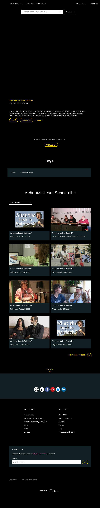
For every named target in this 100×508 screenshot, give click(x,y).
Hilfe (26, 428)
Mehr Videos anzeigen (79, 355)
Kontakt (61, 421)
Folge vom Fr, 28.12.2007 (19, 344)
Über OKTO (63, 414)
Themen (70, 12)
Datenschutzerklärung (29, 479)
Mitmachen (29, 3)
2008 (13, 172)
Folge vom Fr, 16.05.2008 (61, 272)
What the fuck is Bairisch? (21, 100)
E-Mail (15, 458)
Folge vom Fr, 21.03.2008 (19, 309)
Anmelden (51, 145)
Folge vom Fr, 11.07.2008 (19, 272)
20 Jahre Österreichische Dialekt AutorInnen (68, 236)
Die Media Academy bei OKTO (35, 421)
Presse (61, 425)
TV (22, 3)
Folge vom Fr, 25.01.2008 (61, 309)
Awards (27, 431)
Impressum (13, 479)
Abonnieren (26, 120)
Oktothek (15, 3)
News (26, 425)
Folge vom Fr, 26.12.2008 (19, 236)
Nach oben (50, 370)
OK (85, 462)
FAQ (60, 428)
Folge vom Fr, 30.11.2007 (61, 344)
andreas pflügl (27, 172)
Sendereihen (29, 414)
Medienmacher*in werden (33, 418)
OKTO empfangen (65, 418)
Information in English (67, 431)
